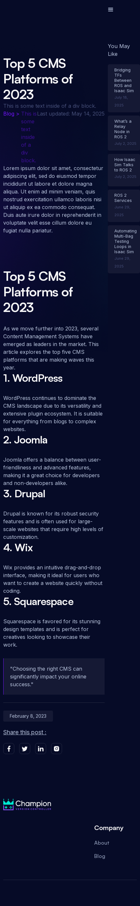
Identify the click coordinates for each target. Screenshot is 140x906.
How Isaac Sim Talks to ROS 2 (124, 164)
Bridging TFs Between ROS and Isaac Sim (124, 80)
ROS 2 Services (123, 198)
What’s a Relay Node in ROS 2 (123, 129)
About (101, 842)
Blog (8, 113)
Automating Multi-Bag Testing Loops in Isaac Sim (125, 241)
